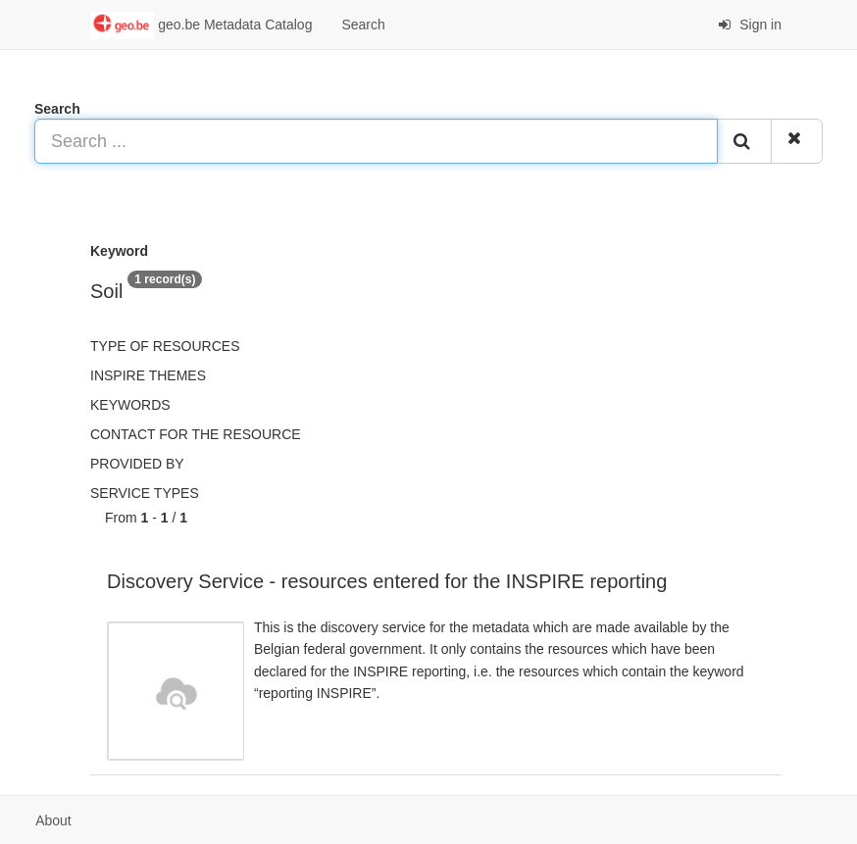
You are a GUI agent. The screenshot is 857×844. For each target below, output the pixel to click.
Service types (144, 493)
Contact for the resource (195, 434)
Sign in (749, 24)
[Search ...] (376, 141)
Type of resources (164, 346)
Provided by (137, 464)
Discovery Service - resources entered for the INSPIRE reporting (387, 581)
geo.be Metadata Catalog (201, 25)
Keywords (130, 405)
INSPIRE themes (148, 375)
